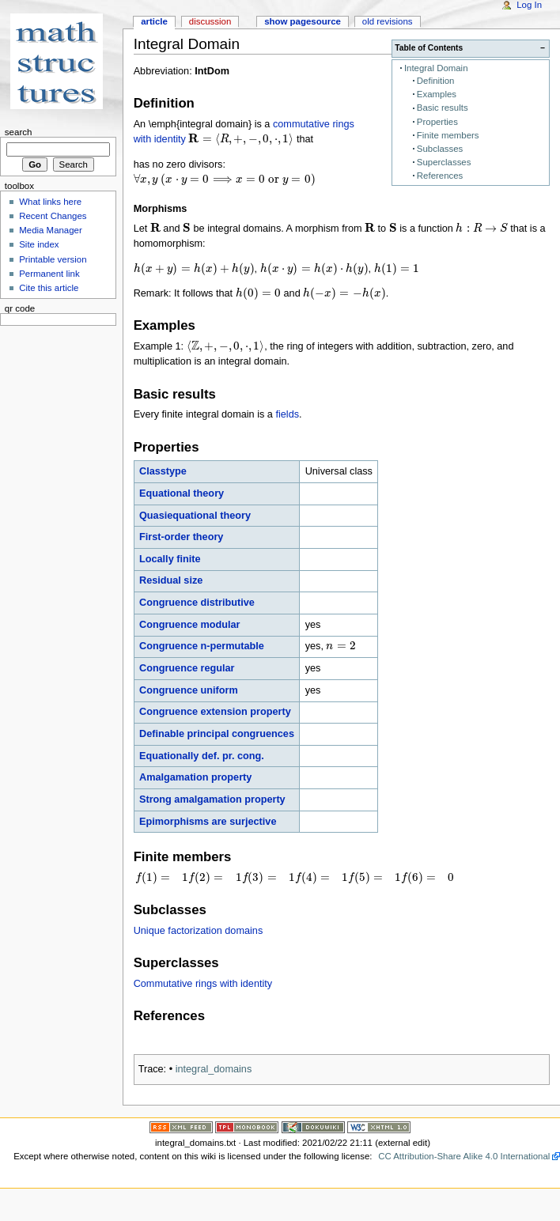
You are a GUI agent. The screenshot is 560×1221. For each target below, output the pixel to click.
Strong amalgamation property (212, 799)
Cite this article (48, 288)
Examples (436, 94)
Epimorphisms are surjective (207, 821)
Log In (529, 4)
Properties (437, 122)
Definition (436, 80)
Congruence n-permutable (201, 646)
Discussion (210, 21)
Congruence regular (187, 668)
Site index (39, 244)
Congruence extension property (215, 711)
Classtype (163, 471)
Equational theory (181, 493)
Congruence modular (189, 624)
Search (18, 132)
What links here (50, 201)
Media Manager (50, 230)
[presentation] (240, 139)
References (440, 175)
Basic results (442, 107)
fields (287, 414)
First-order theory (181, 536)
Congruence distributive (197, 602)
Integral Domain (436, 68)
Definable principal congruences (216, 733)
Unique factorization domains (198, 930)
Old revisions (387, 21)
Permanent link (49, 273)
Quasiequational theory (195, 515)
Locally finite (170, 559)
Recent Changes (52, 216)
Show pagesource (302, 21)
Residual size (170, 580)
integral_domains (214, 1069)
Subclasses (440, 148)
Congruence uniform (188, 690)
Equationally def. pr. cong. (201, 756)
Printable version (52, 259)
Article (154, 21)
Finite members (448, 135)
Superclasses (444, 162)
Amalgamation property (195, 777)
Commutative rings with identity (203, 983)
